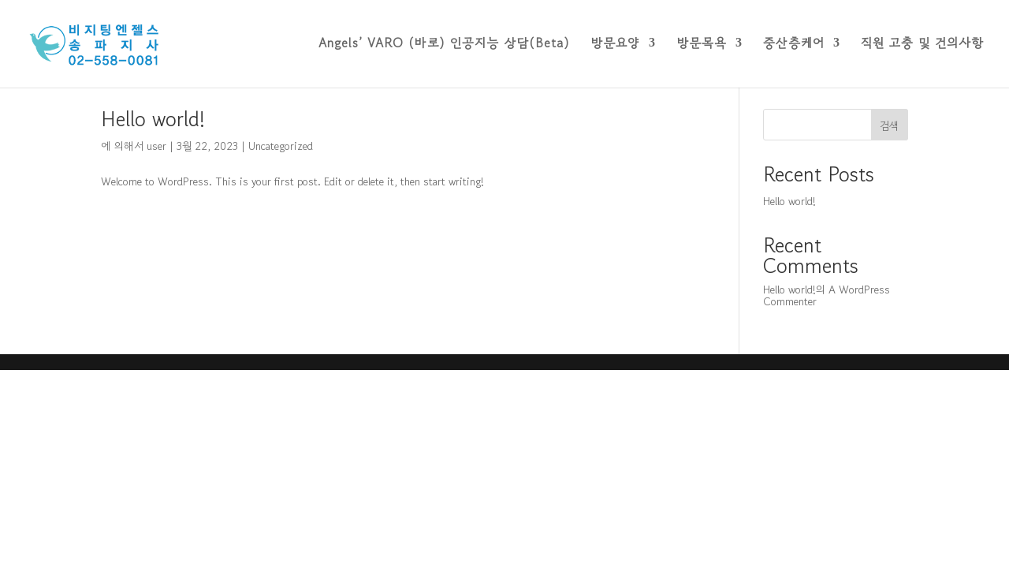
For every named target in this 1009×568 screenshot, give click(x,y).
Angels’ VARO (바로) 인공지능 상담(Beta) (444, 46)
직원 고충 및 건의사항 (922, 46)
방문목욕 (701, 46)
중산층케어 (794, 46)
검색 (889, 125)
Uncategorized (280, 146)
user (156, 146)
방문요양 (615, 46)
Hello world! (153, 118)
